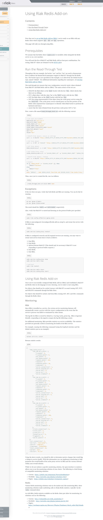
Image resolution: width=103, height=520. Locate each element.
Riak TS (72, 4)
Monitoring (31, 300)
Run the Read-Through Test (38, 27)
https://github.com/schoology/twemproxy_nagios (50, 479)
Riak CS (80, 4)
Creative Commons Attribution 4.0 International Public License (61, 513)
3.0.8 (16, 13)
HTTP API (57, 62)
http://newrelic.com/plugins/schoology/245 (51, 477)
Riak (7, 13)
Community (72, 1)
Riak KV (64, 4)
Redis (27, 482)
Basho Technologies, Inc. (59, 515)
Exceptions (30, 188)
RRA (27, 305)
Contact (80, 1)
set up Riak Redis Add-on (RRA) (46, 38)
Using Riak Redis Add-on (37, 30)
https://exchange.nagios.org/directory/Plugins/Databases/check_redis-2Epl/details (56, 505)
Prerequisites (33, 25)
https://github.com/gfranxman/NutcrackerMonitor (51, 474)
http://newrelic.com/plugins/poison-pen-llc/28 (52, 501)
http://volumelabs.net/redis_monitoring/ (48, 499)
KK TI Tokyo (59, 516)
